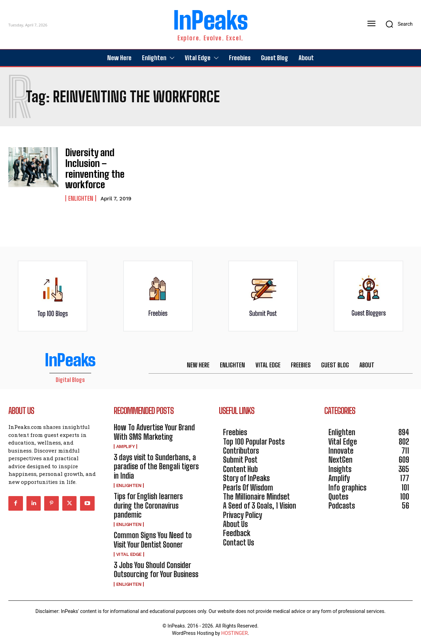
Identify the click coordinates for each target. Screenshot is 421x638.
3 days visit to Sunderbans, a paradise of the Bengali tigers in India (156, 460)
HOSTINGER (234, 627)
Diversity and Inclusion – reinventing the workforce (90, 165)
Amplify (125, 440)
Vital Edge (129, 548)
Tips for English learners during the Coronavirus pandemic (148, 499)
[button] (397, 24)
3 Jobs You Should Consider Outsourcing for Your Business (156, 563)
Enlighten (80, 192)
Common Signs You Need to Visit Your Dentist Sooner (153, 534)
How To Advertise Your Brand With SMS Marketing (154, 426)
